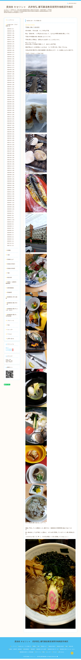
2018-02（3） (10, 239)
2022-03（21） (11, 134)
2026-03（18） (11, 31)
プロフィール (10, 320)
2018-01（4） (10, 241)
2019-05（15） (11, 206)
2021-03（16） (11, 159)
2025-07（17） (11, 48)
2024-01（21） (11, 86)
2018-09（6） (10, 224)
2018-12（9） (10, 217)
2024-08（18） (11, 71)
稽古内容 (9, 277)
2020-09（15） (11, 172)
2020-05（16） (11, 181)
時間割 (8, 250)
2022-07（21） (11, 125)
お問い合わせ (10, 338)
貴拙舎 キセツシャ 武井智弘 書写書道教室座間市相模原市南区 (38, 7)
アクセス (9, 334)
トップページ (10, 20)
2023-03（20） (11, 108)
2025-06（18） (11, 50)
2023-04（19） (11, 106)
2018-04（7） (10, 234)
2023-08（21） (11, 97)
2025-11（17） (11, 39)
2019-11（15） (11, 194)
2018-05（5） (10, 232)
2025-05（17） (11, 52)
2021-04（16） (11, 157)
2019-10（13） (11, 196)
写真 (8, 325)
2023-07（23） (11, 99)
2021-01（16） (11, 164)
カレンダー (9, 329)
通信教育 (9, 292)
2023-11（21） (11, 91)
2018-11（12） (11, 219)
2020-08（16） (11, 174)
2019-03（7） (10, 211)
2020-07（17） (11, 176)
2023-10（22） (11, 93)
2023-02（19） (11, 110)
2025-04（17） (11, 54)
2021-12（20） (11, 140)
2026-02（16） (11, 33)
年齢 (8, 273)
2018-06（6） (10, 230)
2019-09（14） (11, 198)
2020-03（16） (11, 185)
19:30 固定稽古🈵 (9, 350)
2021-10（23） (11, 144)
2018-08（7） (10, 226)
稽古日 (7, 347)
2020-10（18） (11, 170)
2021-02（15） (11, 161)
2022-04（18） (11, 131)
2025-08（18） (11, 46)
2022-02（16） (11, 136)
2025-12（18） (11, 37)
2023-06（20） (11, 101)
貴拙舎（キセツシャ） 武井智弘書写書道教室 (37, 656)
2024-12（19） (11, 63)
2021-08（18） (11, 149)
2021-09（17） (11, 146)
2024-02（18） (11, 84)
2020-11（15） (11, 168)
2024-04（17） (11, 80)
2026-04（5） (10, 28)
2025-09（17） (11, 43)
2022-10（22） (11, 118)
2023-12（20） (11, 88)
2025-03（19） (11, 56)
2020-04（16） (11, 183)
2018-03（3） (10, 236)
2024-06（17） (11, 76)
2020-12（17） (11, 166)
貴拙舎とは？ (10, 259)
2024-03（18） (11, 82)
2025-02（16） (11, 58)
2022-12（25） (11, 114)
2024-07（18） (11, 73)
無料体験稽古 (10, 287)
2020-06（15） (11, 179)
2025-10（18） (11, 41)
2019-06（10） (11, 204)
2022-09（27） (11, 121)
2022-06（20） (11, 127)
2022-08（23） (11, 123)
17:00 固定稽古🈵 (9, 349)
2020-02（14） (11, 187)
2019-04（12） (11, 209)
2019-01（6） (10, 215)
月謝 (8, 254)
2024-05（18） (11, 78)
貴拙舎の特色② (10, 268)
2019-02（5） (10, 213)
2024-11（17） (11, 65)
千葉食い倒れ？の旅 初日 (32, 27)
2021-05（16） (11, 155)
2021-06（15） (11, 153)
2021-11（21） (11, 142)
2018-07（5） (10, 228)
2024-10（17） (11, 67)
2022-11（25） (11, 116)
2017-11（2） (10, 245)
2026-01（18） (11, 35)
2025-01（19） (11, 61)
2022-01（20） (11, 138)
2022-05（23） (11, 129)
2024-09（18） (11, 69)
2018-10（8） (10, 221)
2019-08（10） (11, 200)
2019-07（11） (11, 202)
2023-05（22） (11, 103)
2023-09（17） (11, 95)
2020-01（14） (11, 189)
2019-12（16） (11, 191)
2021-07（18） (11, 151)
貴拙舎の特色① (10, 264)
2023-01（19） (11, 112)
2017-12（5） (10, 243)
